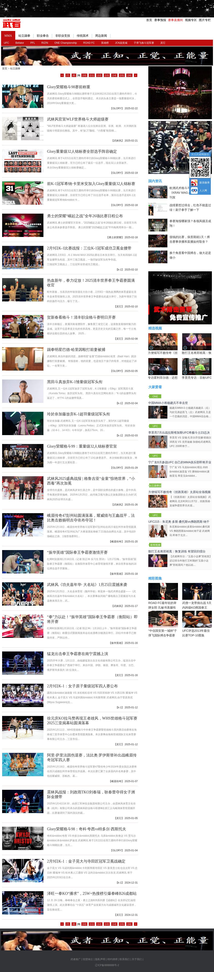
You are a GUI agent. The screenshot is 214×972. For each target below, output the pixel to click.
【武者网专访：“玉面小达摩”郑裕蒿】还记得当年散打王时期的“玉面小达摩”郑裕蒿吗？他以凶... (191, 560)
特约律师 (112, 959)
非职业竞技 (64, 36)
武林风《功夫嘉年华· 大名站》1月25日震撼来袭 (87, 585)
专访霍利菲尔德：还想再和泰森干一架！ (174, 377)
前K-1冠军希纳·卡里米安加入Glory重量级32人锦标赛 (91, 184)
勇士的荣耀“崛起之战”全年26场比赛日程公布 (85, 216)
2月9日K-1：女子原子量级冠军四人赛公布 (82, 686)
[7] (68, 75)
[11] (92, 75)
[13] (107, 75)
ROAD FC (89, 42)
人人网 (203, 190)
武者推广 (76, 959)
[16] (129, 75)
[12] (99, 75)
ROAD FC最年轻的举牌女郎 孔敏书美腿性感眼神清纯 (163, 598)
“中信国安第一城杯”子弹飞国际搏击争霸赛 (163, 624)
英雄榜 (105, 42)
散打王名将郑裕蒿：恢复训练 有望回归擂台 (177, 551)
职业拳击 (44, 36)
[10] (84, 75)
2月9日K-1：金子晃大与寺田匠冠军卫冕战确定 (86, 861)
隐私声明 (100, 959)
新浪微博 (204, 182)
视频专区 (191, 20)
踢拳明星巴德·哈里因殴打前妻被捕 (76, 349)
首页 (149, 20)
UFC (6, 42)
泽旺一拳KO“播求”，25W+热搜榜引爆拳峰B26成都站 (92, 893)
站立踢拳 (26, 36)
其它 (162, 42)
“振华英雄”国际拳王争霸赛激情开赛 (77, 552)
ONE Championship (65, 42)
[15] (122, 75)
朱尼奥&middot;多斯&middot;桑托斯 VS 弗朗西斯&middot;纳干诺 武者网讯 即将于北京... (190, 531)
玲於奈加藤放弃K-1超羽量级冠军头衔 (78, 414)
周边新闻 (102, 36)
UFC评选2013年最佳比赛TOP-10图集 (197, 624)
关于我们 (137, 959)
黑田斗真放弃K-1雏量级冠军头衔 (75, 382)
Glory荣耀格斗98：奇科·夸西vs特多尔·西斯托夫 (86, 829)
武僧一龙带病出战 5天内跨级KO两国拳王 (197, 596)
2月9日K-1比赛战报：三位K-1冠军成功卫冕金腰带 (89, 248)
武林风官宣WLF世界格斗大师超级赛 (77, 119)
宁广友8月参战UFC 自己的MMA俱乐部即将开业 (179, 462)
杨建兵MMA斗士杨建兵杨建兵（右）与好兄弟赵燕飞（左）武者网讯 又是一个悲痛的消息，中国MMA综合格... (190, 412)
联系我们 (125, 959)
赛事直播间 (175, 20)
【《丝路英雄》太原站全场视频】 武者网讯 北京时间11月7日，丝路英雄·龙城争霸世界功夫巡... (190, 501)
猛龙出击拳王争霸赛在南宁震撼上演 (77, 654)
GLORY (117, 108)
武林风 (117, 140)
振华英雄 (116, 573)
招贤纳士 (88, 959)
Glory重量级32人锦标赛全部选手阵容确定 (82, 151)
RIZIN (44, 42)
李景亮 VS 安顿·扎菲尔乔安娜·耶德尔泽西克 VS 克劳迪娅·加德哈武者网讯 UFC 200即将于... (190, 442)
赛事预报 (160, 20)
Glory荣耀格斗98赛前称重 (68, 87)
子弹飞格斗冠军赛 (144, 42)
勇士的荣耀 (115, 237)
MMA (8, 35)
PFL (32, 42)
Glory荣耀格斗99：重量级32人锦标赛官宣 (82, 446)
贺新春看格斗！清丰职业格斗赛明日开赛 (81, 317)
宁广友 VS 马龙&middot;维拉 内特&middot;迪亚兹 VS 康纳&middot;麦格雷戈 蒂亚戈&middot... (190, 471)
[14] (114, 75)
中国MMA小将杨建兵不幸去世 (168, 403)
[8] (74, 75)
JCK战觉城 (121, 42)
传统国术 (84, 36)
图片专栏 (205, 20)
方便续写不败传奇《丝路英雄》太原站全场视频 (179, 492)
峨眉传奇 (116, 541)
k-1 (120, 269)
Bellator (19, 42)
